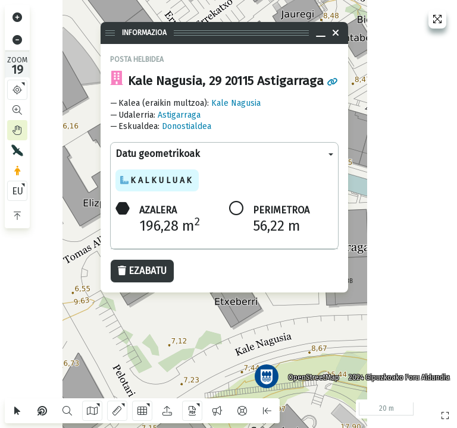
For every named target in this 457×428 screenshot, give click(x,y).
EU (17, 191)
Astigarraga (179, 115)
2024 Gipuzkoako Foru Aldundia (399, 377)
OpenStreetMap (313, 377)
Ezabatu (142, 270)
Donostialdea (186, 126)
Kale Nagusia (236, 103)
